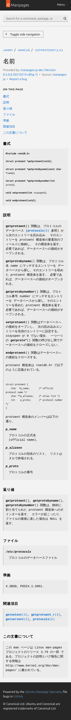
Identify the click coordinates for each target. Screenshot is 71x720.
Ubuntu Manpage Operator (43, 691)
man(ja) (24, 50)
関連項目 (9, 126)
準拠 (6, 120)
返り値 (7, 108)
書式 (6, 96)
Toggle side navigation (24, 34)
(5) (38, 231)
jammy (8, 50)
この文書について (15, 132)
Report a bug (18, 79)
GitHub (18, 696)
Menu (61, 4)
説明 (6, 102)
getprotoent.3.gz (49, 50)
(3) (16, 615)
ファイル (9, 114)
